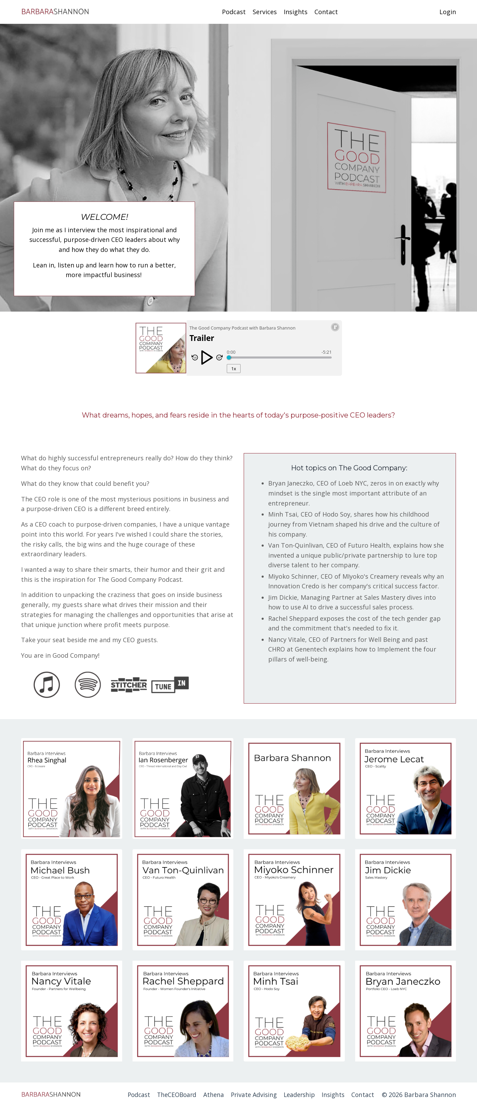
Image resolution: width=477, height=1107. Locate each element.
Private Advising (250, 1095)
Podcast (234, 12)
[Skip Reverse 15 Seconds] (195, 357)
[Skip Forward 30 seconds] (219, 357)
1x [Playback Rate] (233, 369)
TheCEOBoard (170, 1095)
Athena (208, 1095)
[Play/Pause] (207, 358)
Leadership (297, 1095)
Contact (326, 12)
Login (447, 12)
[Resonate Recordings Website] (335, 330)
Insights (296, 12)
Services (265, 12)
